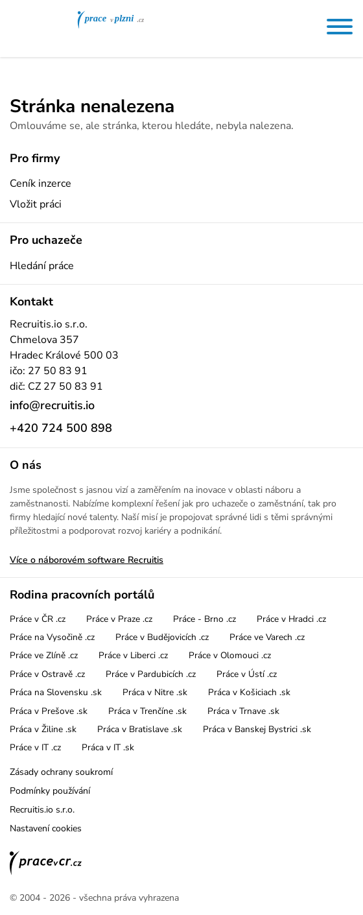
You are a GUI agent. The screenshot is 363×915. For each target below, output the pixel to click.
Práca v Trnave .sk (243, 711)
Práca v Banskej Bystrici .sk (257, 729)
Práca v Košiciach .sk (249, 692)
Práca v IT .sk (108, 747)
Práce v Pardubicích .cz (151, 674)
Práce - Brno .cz (204, 619)
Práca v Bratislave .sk (139, 729)
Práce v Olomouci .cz (230, 655)
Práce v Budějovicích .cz (162, 637)
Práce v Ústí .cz (247, 674)
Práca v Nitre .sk (155, 692)
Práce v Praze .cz (119, 619)
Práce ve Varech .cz (267, 637)
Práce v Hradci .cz (291, 619)
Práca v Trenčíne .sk (147, 711)
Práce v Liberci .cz (133, 655)
